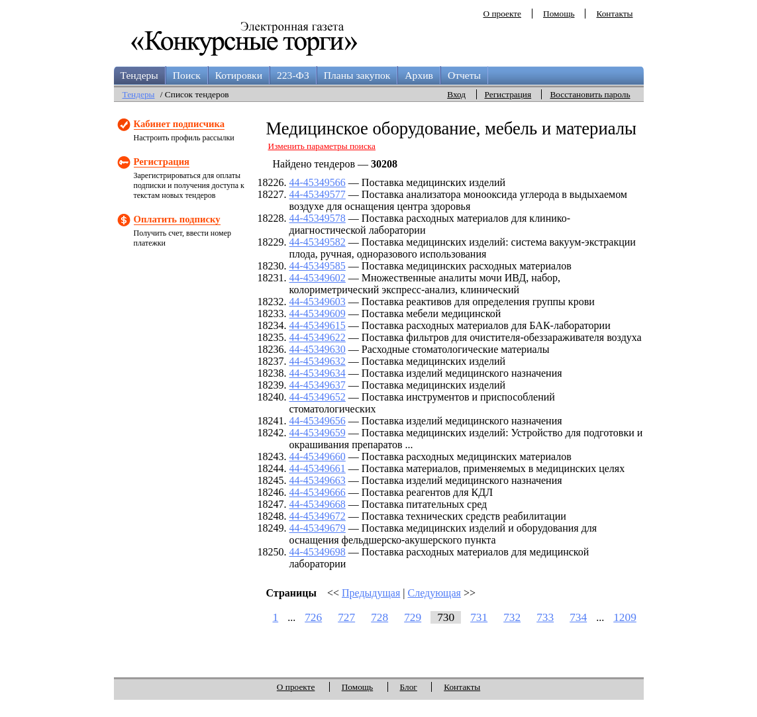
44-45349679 (317, 528)
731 (478, 617)
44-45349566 (317, 182)
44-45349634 (317, 373)
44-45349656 (317, 420)
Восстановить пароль (590, 94)
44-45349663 (317, 480)
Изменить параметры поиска (322, 146)
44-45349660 (317, 456)
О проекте (502, 14)
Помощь (558, 14)
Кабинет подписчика (179, 124)
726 (313, 617)
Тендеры (139, 75)
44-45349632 (317, 361)
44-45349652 (317, 397)
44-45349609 (317, 313)
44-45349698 (317, 551)
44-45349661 (317, 468)
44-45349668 (317, 504)
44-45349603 (317, 301)
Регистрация (508, 94)
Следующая (433, 592)
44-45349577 (317, 194)
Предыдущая (371, 592)
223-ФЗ (293, 75)
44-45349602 (317, 277)
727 (346, 617)
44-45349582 (317, 242)
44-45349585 (317, 265)
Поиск (187, 75)
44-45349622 (317, 337)
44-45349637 (317, 385)
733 (545, 617)
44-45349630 (317, 349)
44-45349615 (317, 325)
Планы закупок (357, 75)
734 (578, 617)
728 (379, 617)
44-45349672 (317, 516)
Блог (408, 687)
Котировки (238, 75)
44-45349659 (317, 432)
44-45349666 (317, 492)
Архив (419, 75)
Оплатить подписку (177, 219)
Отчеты (464, 75)
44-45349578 (317, 218)
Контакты (614, 14)
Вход (456, 94)
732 (512, 617)
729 (412, 617)
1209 (624, 617)
